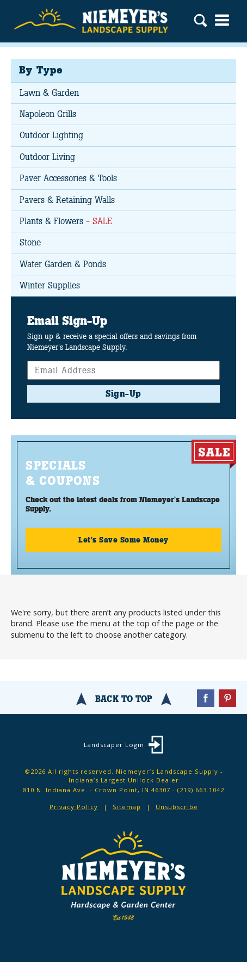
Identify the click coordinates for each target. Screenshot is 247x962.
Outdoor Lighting (51, 135)
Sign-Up (123, 393)
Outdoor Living (47, 157)
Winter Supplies (50, 285)
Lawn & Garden (49, 93)
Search (200, 22)
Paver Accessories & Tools (68, 178)
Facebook (205, 698)
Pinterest (227, 698)
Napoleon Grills (48, 114)
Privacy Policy (74, 807)
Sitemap (127, 807)
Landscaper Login (114, 745)
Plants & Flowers (66, 221)
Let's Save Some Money (123, 540)
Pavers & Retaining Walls (67, 200)
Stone (30, 242)
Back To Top (123, 699)
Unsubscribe (177, 807)
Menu (222, 20)
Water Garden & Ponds (63, 264)
